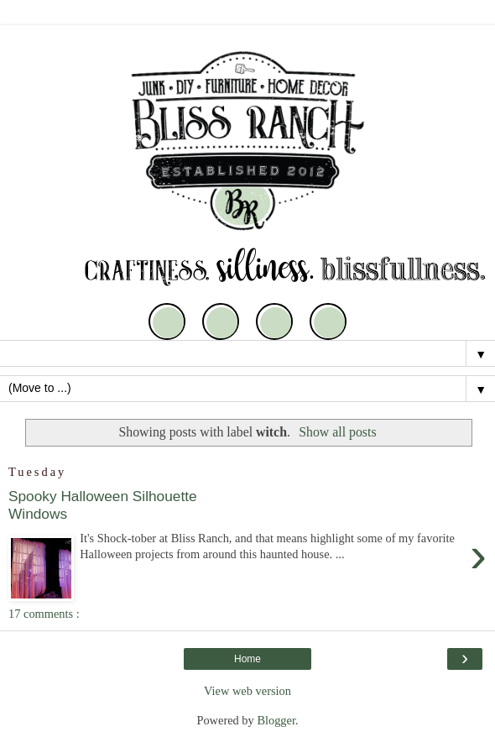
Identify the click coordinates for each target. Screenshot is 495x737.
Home (247, 659)
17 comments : (44, 613)
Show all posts (337, 432)
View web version (247, 691)
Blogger (276, 720)
